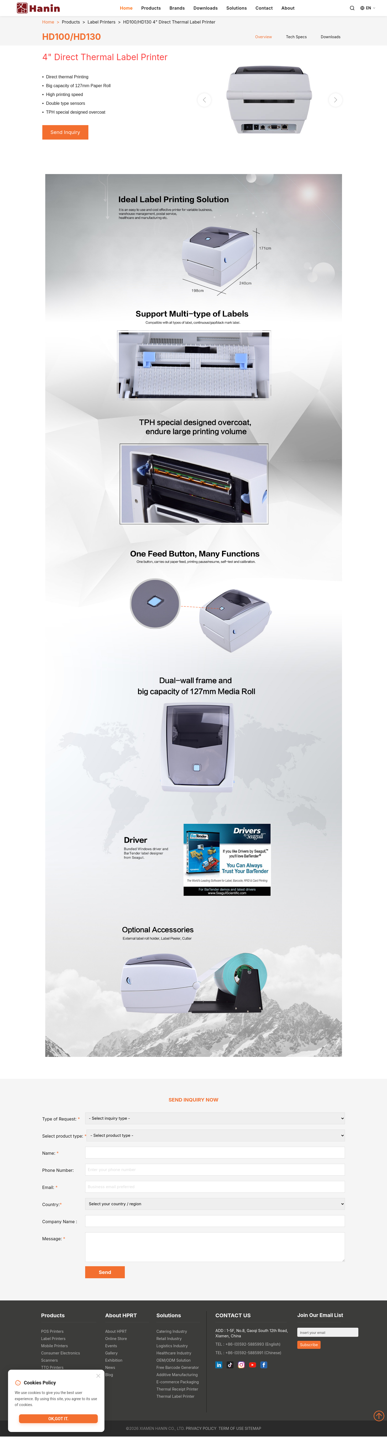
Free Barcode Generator (177, 1371)
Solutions (236, 8)
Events (111, 1349)
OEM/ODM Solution (173, 1363)
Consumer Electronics (60, 1356)
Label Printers (101, 22)
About (288, 8)
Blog (109, 1378)
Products (151, 8)
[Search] (352, 8)
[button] (335, 100)
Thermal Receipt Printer (177, 1392)
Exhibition (113, 1363)
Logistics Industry (172, 1349)
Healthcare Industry (173, 1356)
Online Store (116, 1342)
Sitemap (253, 1432)
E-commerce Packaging (177, 1385)
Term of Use (231, 1432)
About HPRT (116, 1335)
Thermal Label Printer (175, 1399)
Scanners (49, 1363)
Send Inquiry (67, 133)
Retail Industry (169, 1342)
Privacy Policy (201, 1432)
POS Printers (52, 1335)
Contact (264, 8)
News (110, 1371)
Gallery (111, 1356)
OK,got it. (58, 1420)
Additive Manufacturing (177, 1378)
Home (126, 8)
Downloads (205, 8)
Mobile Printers (54, 1349)
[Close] (98, 1376)
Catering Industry (171, 1335)
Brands (177, 8)
